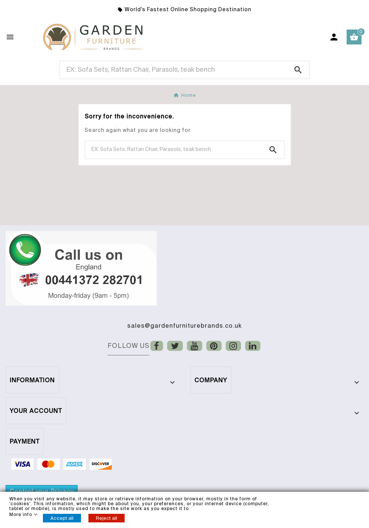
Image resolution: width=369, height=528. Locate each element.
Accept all (62, 518)
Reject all (106, 518)
